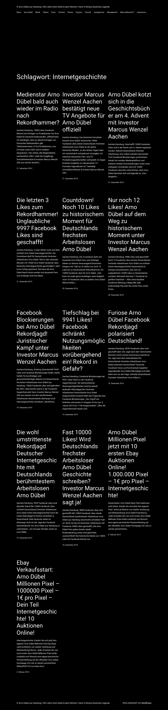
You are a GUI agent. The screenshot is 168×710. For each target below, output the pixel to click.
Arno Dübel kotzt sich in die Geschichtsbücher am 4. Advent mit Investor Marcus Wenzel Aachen (129, 115)
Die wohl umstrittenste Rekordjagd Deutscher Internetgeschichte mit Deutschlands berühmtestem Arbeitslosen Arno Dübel (37, 464)
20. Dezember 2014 (70, 288)
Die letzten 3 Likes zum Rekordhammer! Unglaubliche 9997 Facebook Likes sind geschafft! (37, 221)
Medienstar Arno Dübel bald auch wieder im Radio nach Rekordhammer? (38, 108)
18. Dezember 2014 (70, 545)
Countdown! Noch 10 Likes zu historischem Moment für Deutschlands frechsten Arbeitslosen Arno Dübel (83, 225)
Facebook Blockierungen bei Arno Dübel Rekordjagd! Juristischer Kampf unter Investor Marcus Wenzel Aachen (37, 337)
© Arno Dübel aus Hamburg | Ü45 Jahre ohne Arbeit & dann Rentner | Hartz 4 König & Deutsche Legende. (63, 7)
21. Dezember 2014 (24, 168)
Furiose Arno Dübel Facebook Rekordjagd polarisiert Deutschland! (129, 326)
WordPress (146, 703)
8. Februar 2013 (114, 535)
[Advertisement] (84, 43)
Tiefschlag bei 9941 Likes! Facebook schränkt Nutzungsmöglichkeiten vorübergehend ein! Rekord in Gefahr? (83, 340)
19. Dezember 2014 (24, 408)
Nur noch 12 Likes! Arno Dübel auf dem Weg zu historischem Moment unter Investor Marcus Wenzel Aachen (129, 225)
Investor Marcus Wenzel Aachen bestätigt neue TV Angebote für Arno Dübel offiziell (83, 112)
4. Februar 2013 (23, 672)
